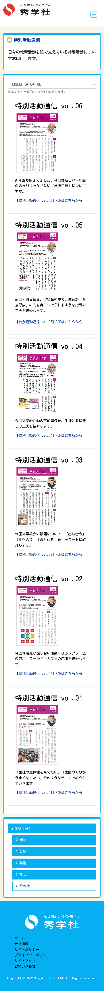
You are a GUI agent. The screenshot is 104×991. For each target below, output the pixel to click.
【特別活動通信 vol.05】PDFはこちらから (48, 322)
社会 (20, 874)
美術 (20, 863)
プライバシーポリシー (32, 955)
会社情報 (21, 944)
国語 (20, 839)
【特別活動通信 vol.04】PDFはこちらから (48, 435)
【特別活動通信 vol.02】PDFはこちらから (48, 673)
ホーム (19, 938)
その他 (22, 886)
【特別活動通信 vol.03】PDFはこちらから (48, 554)
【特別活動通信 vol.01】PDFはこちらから (48, 792)
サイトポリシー (26, 949)
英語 (20, 851)
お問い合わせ (25, 966)
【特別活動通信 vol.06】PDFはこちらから (48, 200)
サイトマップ (25, 961)
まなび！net (20, 828)
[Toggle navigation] (94, 14)
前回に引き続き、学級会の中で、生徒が (50, 304)
